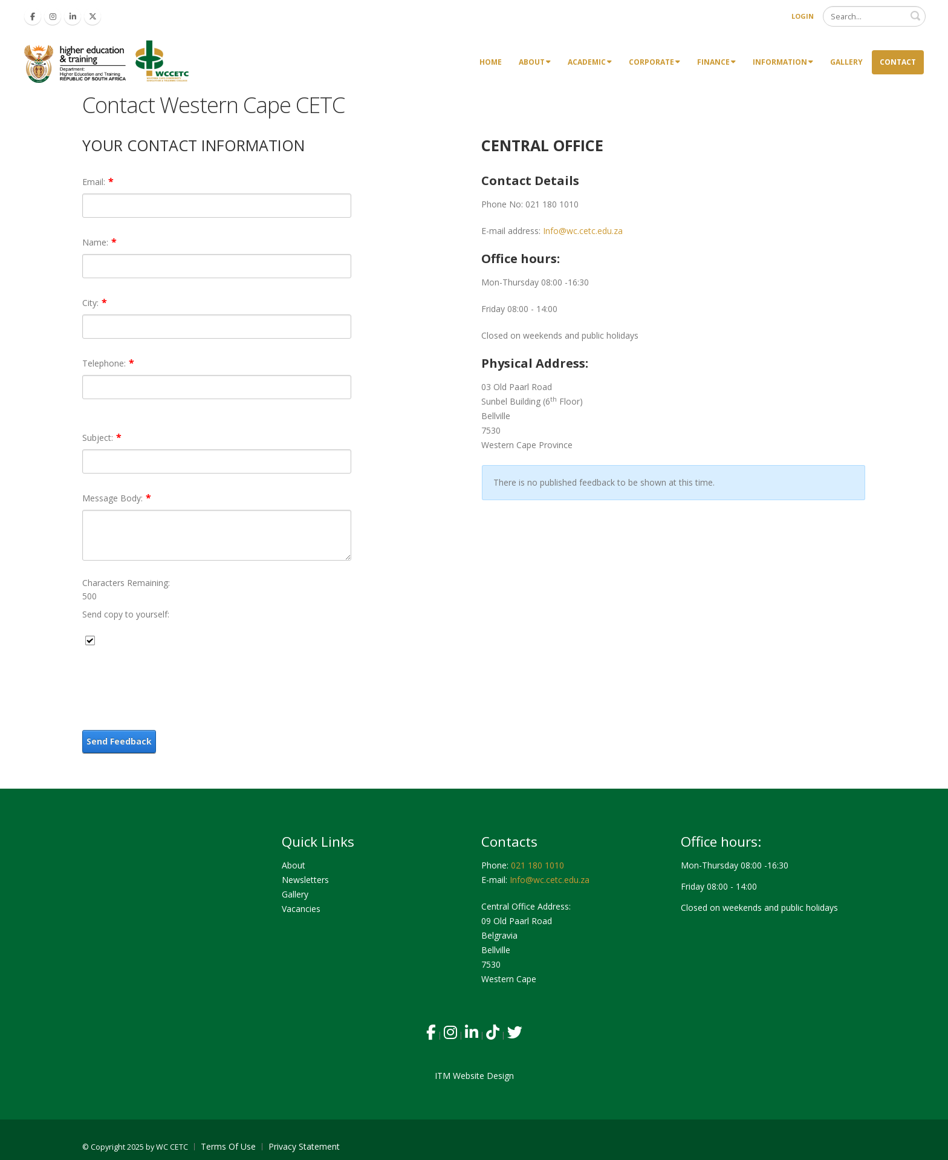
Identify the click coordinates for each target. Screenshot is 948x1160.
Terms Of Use (228, 1146)
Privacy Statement (304, 1146)
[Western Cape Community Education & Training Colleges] (108, 61)
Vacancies (301, 908)
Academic (590, 62)
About (535, 62)
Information (783, 62)
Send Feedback (119, 741)
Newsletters (305, 879)
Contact (898, 62)
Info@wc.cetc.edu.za (583, 230)
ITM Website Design (474, 1075)
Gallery (846, 62)
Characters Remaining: (126, 583)
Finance (716, 62)
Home (490, 62)
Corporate (654, 62)
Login (802, 16)
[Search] (874, 16)
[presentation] (174, 684)
